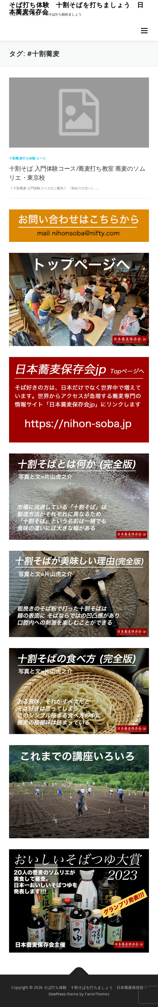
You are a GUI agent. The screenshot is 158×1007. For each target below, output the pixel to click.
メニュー (144, 30)
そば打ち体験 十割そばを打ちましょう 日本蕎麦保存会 (76, 8)
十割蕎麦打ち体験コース (27, 158)
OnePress (57, 994)
